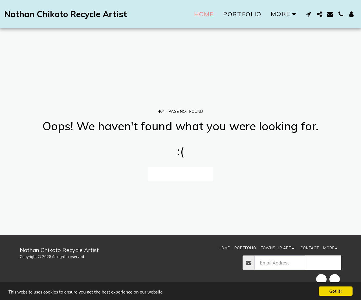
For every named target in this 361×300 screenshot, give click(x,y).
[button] (308, 14)
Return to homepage (180, 174)
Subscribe (323, 262)
